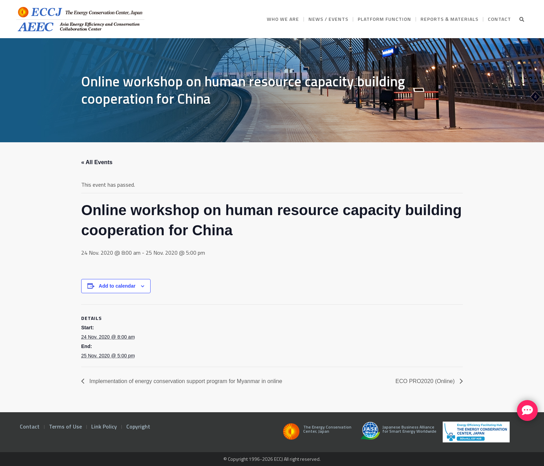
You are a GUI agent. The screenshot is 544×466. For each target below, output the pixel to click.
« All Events (96, 162)
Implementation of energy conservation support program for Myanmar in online (185, 381)
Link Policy (104, 426)
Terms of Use (65, 426)
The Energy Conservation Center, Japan (316, 433)
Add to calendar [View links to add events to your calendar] (117, 286)
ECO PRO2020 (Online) (426, 381)
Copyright (138, 426)
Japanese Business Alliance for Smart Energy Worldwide (397, 433)
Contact (30, 426)
